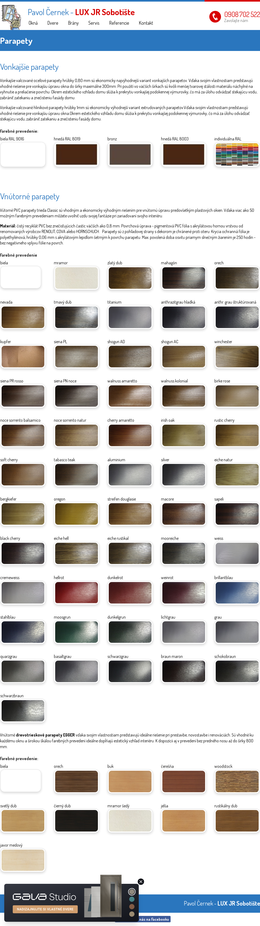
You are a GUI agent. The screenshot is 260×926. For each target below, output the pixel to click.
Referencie (119, 23)
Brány (73, 23)
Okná (33, 23)
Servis (93, 23)
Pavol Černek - (81, 11)
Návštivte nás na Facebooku (142, 919)
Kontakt (146, 23)
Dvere (52, 23)
